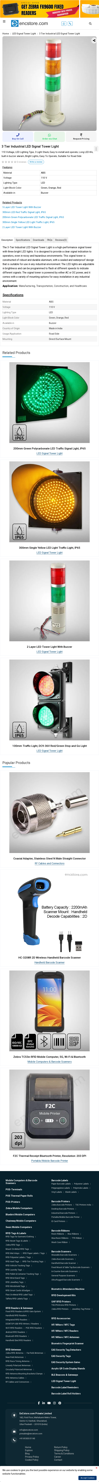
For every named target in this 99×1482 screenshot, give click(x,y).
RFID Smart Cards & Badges (18, 1290)
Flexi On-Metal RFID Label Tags (19, 1295)
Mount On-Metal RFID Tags (17, 1249)
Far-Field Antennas (35, 1353)
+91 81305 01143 (27, 1438)
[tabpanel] (49, 83)
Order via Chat (49, 137)
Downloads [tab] (38, 240)
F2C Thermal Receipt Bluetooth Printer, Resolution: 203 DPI (49, 1155)
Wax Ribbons (73, 1234)
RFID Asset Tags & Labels (17, 1241)
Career (57, 1456)
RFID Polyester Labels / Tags (18, 1257)
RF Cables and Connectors (49, 863)
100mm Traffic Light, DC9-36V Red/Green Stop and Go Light (49, 745)
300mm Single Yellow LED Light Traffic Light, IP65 (28, 222)
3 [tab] (52, 126)
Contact (58, 1460)
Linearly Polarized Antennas (18, 1365)
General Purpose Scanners (63, 1275)
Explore (29, 1450)
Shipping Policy (61, 1450)
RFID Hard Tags (12, 1261)
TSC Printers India (83, 1205)
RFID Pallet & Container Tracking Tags (22, 1274)
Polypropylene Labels (60, 1188)
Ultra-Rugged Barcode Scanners (65, 1280)
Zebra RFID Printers (59, 1309)
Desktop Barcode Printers (62, 1209)
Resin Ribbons (57, 1234)
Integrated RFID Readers (16, 1320)
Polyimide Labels (80, 1188)
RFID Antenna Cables (15, 1378)
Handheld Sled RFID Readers (18, 1340)
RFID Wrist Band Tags (15, 1278)
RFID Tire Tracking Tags (32, 1261)
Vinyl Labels (56, 1192)
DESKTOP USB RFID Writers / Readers (22, 1324)
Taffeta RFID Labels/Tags (17, 1299)
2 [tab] (47, 126)
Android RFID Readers (15, 1332)
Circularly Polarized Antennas (19, 1369)
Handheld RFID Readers (16, 1315)
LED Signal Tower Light (24, 33)
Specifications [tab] (23, 240)
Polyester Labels (81, 1184)
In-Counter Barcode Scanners (64, 1271)
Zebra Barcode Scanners (62, 1259)
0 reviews (21, 162)
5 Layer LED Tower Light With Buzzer (21, 207)
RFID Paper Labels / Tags (34, 1253)
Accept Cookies (87, 1478)
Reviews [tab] (61, 240)
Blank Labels (71, 1192)
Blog (27, 1453)
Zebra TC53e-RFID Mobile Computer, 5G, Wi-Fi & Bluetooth (49, 1056)
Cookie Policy (31, 1460)
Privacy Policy (32, 1456)
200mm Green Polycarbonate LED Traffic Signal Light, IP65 (33, 217)
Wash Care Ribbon (59, 1242)
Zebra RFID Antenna (14, 1353)
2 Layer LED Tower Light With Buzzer (21, 227)
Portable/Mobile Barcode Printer (49, 1160)
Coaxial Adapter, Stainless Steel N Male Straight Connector (49, 858)
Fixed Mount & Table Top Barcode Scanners (70, 1267)
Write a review (36, 162)
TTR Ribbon (77, 1238)
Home (5, 33)
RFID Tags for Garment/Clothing (20, 1237)
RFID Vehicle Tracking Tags (18, 1265)
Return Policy (61, 1447)
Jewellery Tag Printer (81, 1309)
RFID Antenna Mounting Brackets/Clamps (24, 1374)
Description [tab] (7, 240)
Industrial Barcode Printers (63, 1213)
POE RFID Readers (34, 1328)
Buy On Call (18, 136)
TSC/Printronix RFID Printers (63, 1305)
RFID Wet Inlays (12, 1253)
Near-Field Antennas (15, 1357)
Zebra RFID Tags (13, 1245)
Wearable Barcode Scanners (64, 1255)
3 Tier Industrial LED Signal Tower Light (59, 33)
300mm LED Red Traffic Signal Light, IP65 (24, 212)
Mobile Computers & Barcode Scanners (49, 1061)
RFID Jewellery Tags (14, 1282)
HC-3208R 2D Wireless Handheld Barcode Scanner (49, 957)
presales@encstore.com (30, 1433)
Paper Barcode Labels (61, 1184)
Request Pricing (81, 136)
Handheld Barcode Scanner (49, 962)
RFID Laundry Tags (14, 1270)
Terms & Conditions (64, 1453)
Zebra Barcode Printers (61, 1205)
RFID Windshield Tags (15, 1286)
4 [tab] (56, 126)
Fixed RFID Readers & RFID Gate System (23, 1311)
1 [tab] (42, 126)
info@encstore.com (28, 1430)
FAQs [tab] (49, 240)
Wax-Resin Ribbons (59, 1238)
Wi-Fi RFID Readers (14, 1328)
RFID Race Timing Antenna (17, 1361)
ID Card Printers (58, 1221)
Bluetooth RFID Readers (16, 1336)
